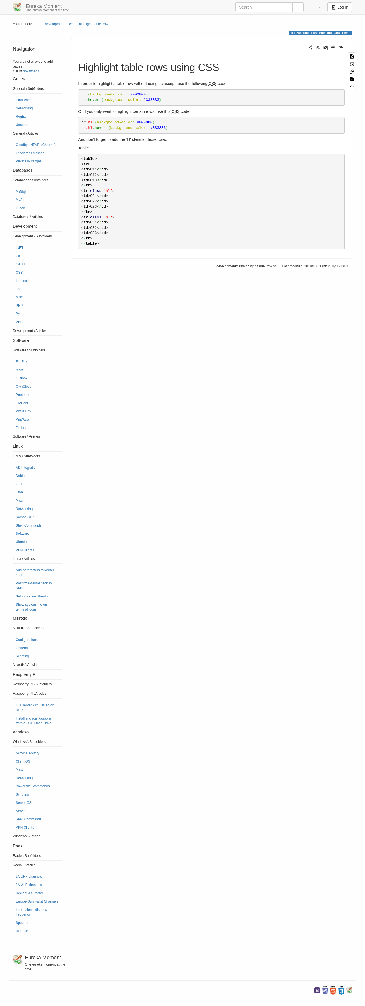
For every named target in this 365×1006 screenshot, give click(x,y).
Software (22, 534)
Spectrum (23, 923)
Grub (19, 484)
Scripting (22, 656)
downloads (31, 71)
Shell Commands (29, 525)
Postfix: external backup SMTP (34, 585)
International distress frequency (31, 912)
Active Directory (27, 753)
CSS (19, 273)
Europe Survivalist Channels (37, 901)
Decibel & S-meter (29, 893)
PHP (19, 306)
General (22, 648)
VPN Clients (25, 550)
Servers (21, 811)
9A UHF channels (29, 877)
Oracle (21, 208)
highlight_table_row (93, 24)
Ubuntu (21, 542)
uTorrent (22, 403)
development (54, 24)
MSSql (21, 192)
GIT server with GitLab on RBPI (35, 707)
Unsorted (22, 125)
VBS (19, 322)
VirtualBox (23, 411)
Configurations (27, 640)
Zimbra (21, 428)
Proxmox (22, 395)
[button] (316, 7)
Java (19, 492)
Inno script (23, 281)
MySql (20, 200)
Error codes (24, 100)
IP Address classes (30, 153)
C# (18, 256)
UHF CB (22, 931)
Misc (19, 297)
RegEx (21, 117)
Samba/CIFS (25, 517)
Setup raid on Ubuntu (32, 596)
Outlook (21, 378)
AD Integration (26, 468)
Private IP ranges (29, 161)
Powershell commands (33, 786)
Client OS (23, 761)
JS (18, 289)
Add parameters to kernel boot (35, 572)
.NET (19, 248)
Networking (24, 108)
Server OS (24, 803)
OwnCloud (24, 387)
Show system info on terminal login (31, 607)
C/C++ (20, 264)
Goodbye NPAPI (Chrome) (36, 145)
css (71, 24)
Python (21, 314)
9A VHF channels (29, 885)
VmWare (22, 420)
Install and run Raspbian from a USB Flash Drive (34, 720)
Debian (21, 476)
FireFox (21, 362)
